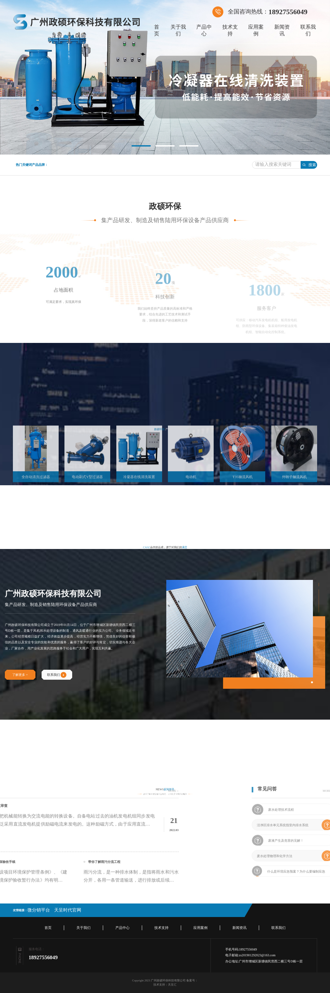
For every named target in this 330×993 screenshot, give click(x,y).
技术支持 (230, 30)
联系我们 (308, 30)
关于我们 (178, 30)
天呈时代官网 (67, 910)
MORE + (68, 790)
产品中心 (204, 30)
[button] (141, 146)
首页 (156, 30)
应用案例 (256, 30)
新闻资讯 (282, 30)
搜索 (309, 165)
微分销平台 (38, 910)
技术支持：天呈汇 (165, 984)
